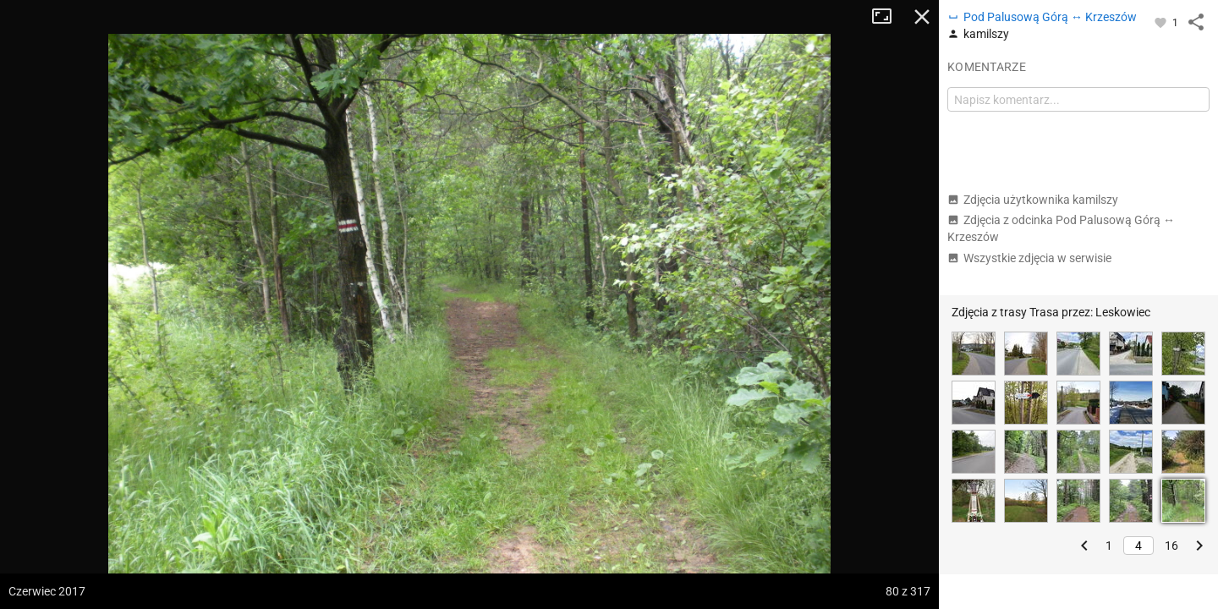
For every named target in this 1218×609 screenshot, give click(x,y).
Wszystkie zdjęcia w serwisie (1029, 258)
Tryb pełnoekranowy (888, 17)
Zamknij (922, 17)
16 (1171, 545)
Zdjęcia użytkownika (1032, 199)
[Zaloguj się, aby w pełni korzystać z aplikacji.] (1162, 22)
